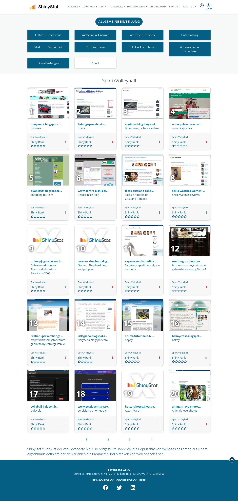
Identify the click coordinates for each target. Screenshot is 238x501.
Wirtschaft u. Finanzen (95, 35)
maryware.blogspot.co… (47, 124)
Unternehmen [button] (157, 6)
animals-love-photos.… (187, 406)
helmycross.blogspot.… (187, 336)
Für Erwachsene (95, 47)
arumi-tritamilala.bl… (139, 336)
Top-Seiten (174, 6)
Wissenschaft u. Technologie (189, 49)
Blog (185, 6)
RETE (142, 480)
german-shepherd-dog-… (94, 261)
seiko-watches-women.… (188, 191)
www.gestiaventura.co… (94, 406)
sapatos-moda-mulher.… (141, 261)
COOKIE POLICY (126, 480)
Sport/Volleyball (38, 136)
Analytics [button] (73, 6)
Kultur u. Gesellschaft (48, 35)
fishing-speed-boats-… (92, 124)
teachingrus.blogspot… (187, 261)
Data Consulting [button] (136, 6)
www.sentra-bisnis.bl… (93, 191)
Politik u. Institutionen (142, 47)
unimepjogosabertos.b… (47, 261)
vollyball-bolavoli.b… (44, 406)
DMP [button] (102, 6)
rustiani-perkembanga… (47, 336)
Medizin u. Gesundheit (48, 47)
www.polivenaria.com (186, 124)
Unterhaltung (189, 35)
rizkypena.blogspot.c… (93, 336)
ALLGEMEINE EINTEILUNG (119, 21)
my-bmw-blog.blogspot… (141, 124)
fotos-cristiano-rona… (139, 191)
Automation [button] (89, 6)
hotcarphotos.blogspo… (140, 406)
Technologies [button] (115, 6)
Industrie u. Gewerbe (143, 35)
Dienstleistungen (48, 63)
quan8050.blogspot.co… (46, 191)
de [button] (192, 6)
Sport (95, 63)
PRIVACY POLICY (103, 480)
